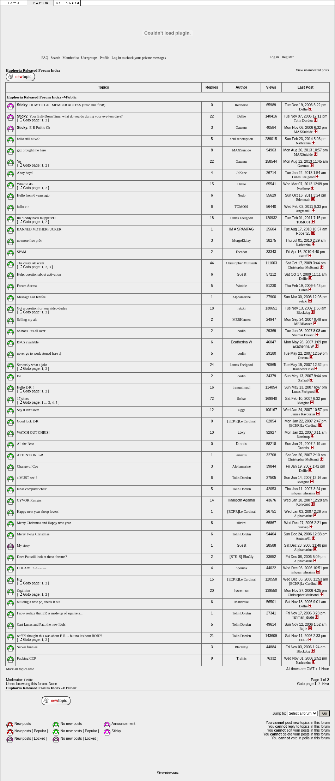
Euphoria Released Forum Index (33, 70)
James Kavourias (303, 414)
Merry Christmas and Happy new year (44, 523)
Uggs (241, 410)
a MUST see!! (27, 478)
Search (55, 58)
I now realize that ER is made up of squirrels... (50, 613)
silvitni (241, 523)
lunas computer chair (32, 489)
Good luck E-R (27, 421)
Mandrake (241, 602)
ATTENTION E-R (30, 455)
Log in (274, 57)
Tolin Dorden (303, 120)
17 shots (23, 399)
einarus (241, 455)
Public (71, 97)
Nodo (241, 195)
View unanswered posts (312, 70)
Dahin (303, 290)
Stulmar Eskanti (303, 335)
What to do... (26, 184)
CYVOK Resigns (29, 500)
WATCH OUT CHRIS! (33, 432)
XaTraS (303, 380)
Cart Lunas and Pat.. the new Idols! (42, 624)
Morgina (303, 403)
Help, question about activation (39, 274)
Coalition (23, 591)
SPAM (21, 252)
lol (19, 376)
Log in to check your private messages (139, 58)
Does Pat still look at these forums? (42, 557)
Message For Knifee (31, 297)
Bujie (303, 629)
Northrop (303, 188)
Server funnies (27, 647)
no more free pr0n (29, 240)
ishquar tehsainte (303, 493)
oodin (241, 331)
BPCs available (27, 342)
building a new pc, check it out (38, 602)
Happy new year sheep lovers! (38, 511)
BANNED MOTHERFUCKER (39, 229)
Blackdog (303, 312)
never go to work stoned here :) (39, 353)
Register (287, 57)
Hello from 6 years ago (33, 195)
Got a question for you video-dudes (42, 308)
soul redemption (241, 139)
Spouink (241, 568)
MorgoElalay (241, 240)
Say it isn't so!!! (28, 410)
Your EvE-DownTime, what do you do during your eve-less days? (76, 116)
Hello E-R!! (25, 387)
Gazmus (241, 128)
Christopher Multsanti (241, 263)
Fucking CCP (26, 658)
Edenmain (303, 200)
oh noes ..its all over (31, 331)
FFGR (303, 640)
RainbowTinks (303, 369)
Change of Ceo (27, 466)
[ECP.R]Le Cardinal (241, 421)
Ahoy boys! (25, 173)
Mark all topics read (20, 669)
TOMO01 (241, 207)
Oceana (303, 358)
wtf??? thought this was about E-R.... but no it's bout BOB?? (59, 636)
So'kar (241, 399)
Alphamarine (241, 297)
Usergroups (89, 58)
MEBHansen (241, 320)
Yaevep (303, 527)
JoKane (241, 173)
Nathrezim (303, 143)
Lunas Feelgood (303, 177)
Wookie (241, 286)
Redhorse (241, 105)
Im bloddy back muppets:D (36, 218)
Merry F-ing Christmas (33, 534)
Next (325, 684)
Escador (241, 252)
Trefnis (242, 658)
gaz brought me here (31, 150)
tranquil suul (241, 387)
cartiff (303, 256)
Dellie (303, 109)
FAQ (45, 58)
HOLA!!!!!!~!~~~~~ (32, 568)
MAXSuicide (303, 132)
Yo (19, 161)
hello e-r (23, 207)
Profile (104, 58)
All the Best (25, 444)
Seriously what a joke (32, 365)
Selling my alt (27, 320)
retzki (303, 301)
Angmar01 (303, 211)
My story (23, 545)
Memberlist (70, 58)
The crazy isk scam (30, 263)
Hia (19, 579)
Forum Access (27, 286)
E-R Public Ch (40, 128)
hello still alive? (28, 139)
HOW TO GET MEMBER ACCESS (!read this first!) (67, 105)
